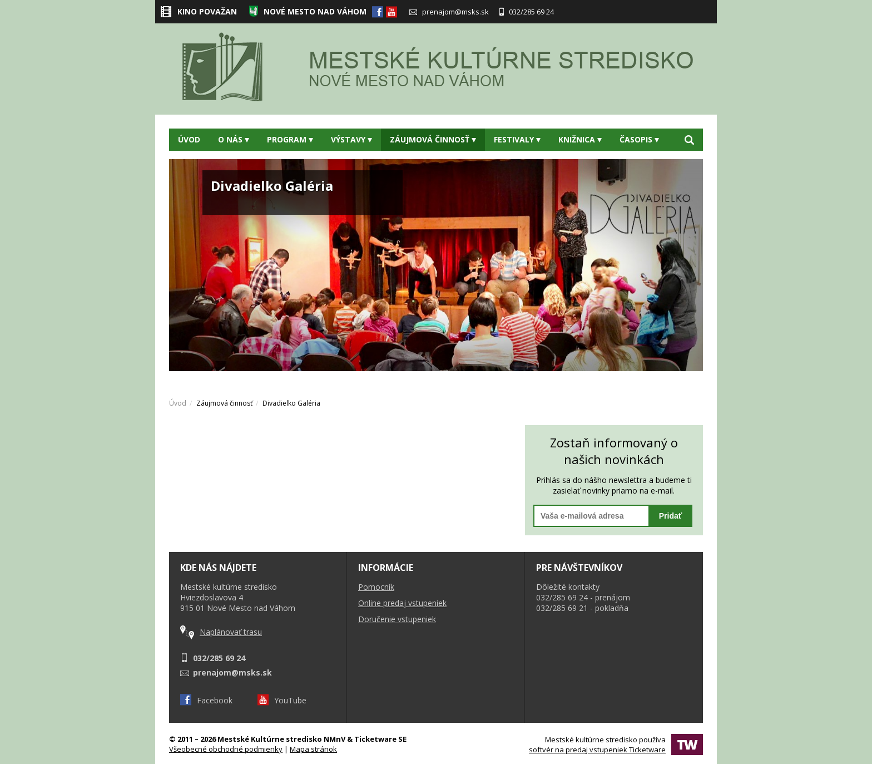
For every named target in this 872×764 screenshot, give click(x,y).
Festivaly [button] (517, 139)
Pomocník (376, 586)
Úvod (189, 139)
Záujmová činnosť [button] (433, 139)
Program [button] (290, 139)
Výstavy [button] (351, 139)
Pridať (670, 515)
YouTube (281, 700)
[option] (436, 265)
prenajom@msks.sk (449, 12)
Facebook (206, 700)
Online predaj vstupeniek (402, 603)
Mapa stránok (313, 749)
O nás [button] (233, 139)
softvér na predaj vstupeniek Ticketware (597, 750)
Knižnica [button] (580, 139)
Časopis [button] (639, 139)
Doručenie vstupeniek (397, 619)
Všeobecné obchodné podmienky (226, 749)
